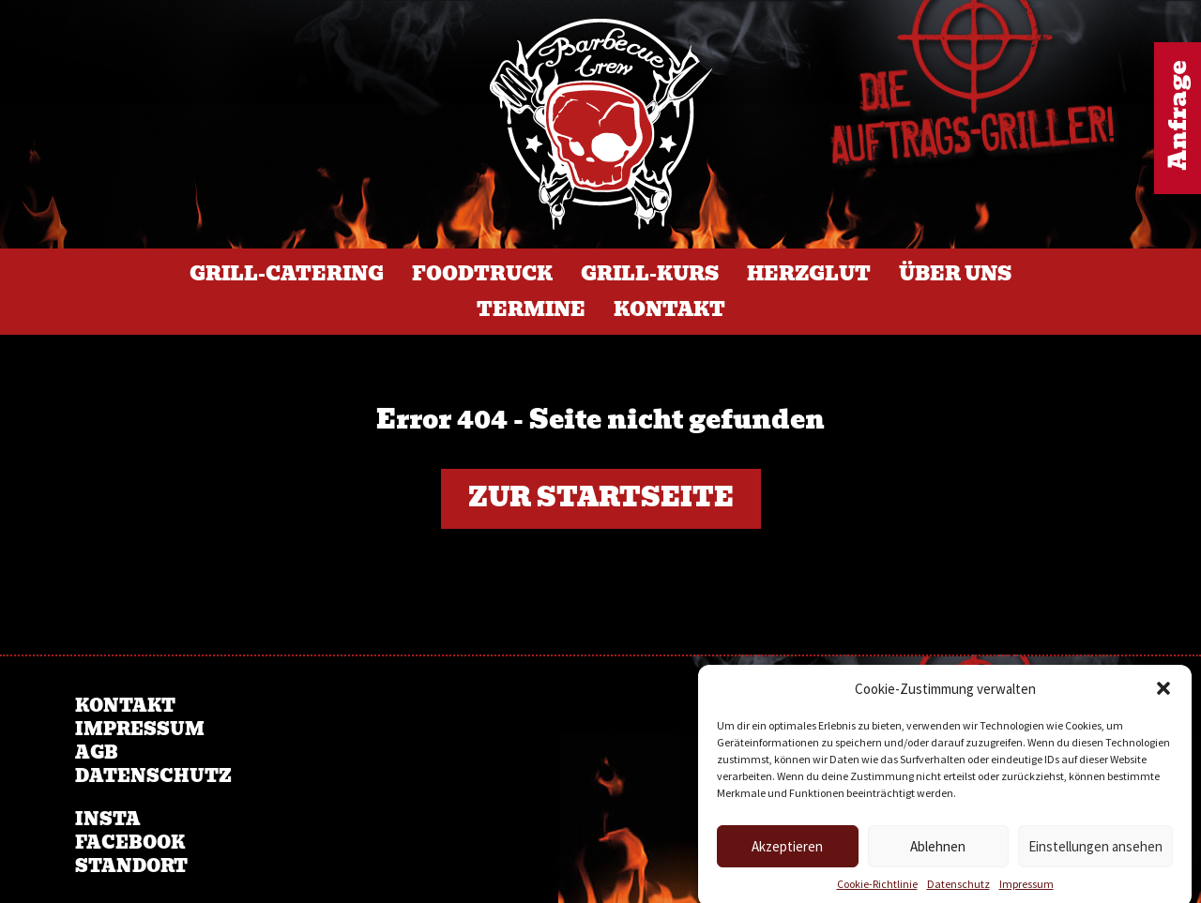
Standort (131, 866)
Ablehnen (937, 856)
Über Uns (955, 274)
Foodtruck (482, 274)
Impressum (1026, 893)
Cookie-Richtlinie (877, 893)
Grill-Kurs (650, 274)
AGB (96, 752)
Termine (531, 309)
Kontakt (669, 309)
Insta (108, 819)
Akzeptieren (787, 856)
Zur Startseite (601, 497)
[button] (1163, 698)
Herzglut (809, 274)
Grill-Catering (287, 274)
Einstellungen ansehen (1095, 856)
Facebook (130, 842)
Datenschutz (958, 893)
